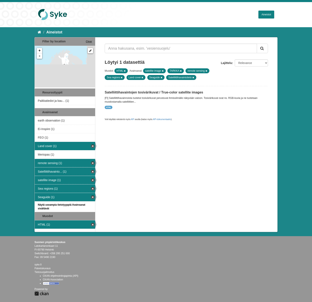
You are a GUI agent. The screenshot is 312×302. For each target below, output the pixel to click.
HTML (108, 107)
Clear (89, 41)
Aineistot (266, 14)
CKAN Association (53, 279)
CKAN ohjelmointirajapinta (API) (60, 275)
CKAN (41, 293)
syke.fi (38, 264)
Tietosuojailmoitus (44, 272)
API (132, 119)
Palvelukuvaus (42, 268)
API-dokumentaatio (162, 119)
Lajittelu (226, 63)
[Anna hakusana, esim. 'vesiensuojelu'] (181, 48)
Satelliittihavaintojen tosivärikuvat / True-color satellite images (154, 92)
